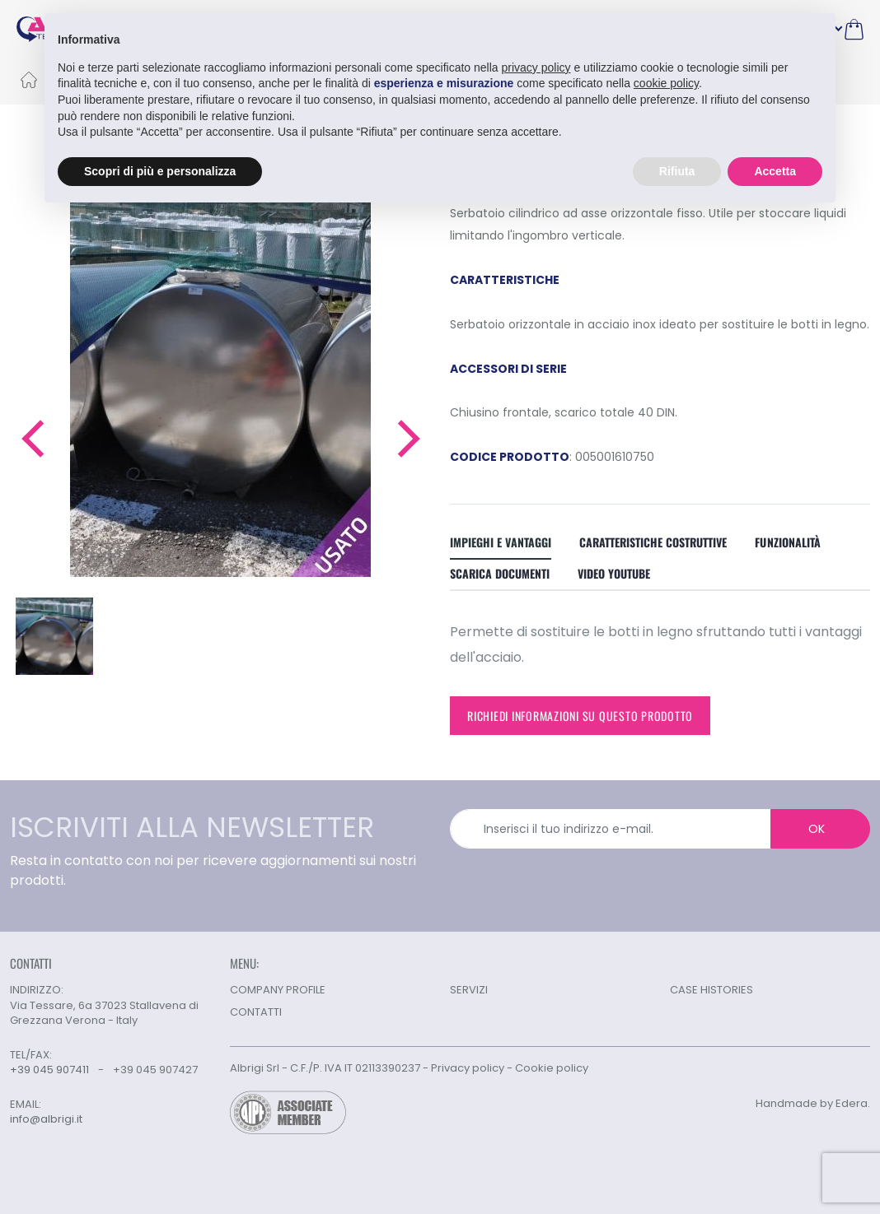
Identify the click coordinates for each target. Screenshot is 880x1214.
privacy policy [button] (536, 67)
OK (816, 829)
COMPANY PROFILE (277, 990)
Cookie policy (551, 1068)
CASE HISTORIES (711, 990)
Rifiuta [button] (677, 171)
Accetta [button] (775, 171)
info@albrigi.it (46, 1119)
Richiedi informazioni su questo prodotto (580, 715)
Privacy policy (467, 1068)
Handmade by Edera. (813, 1103)
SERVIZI (469, 990)
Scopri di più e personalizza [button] (160, 171)
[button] (32, 439)
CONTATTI (256, 1012)
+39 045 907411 (49, 1069)
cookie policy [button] (666, 83)
